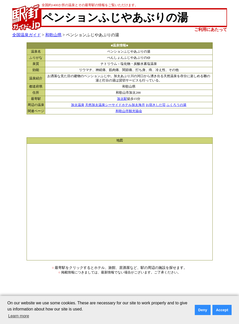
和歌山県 (53, 35)
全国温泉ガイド (26, 35)
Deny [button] (202, 310)
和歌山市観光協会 (129, 111)
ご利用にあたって (210, 29)
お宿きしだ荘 (156, 105)
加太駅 (122, 99)
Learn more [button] (18, 316)
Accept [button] (222, 310)
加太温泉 (77, 105)
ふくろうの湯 (176, 105)
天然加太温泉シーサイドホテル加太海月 (115, 105)
